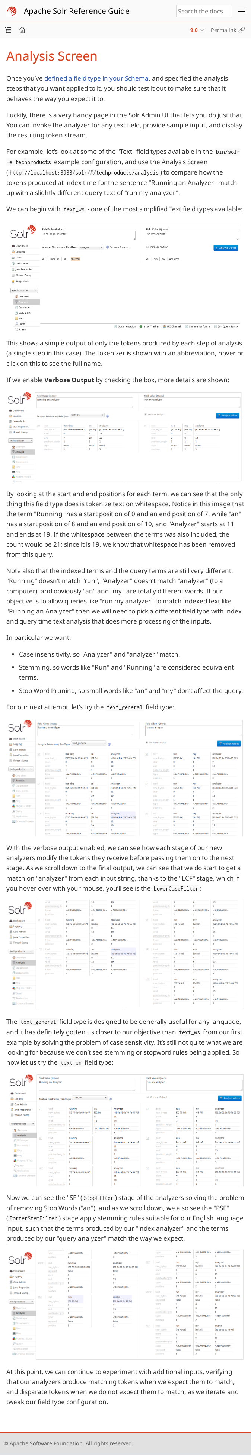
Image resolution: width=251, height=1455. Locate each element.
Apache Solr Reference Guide (77, 11)
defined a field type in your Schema (96, 78)
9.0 (194, 29)
